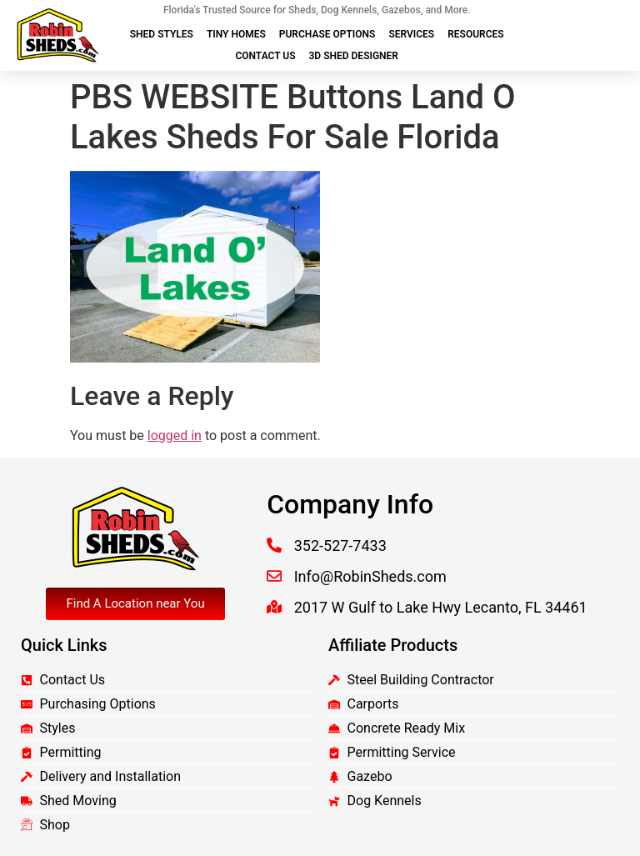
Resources (475, 34)
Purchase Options (327, 34)
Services (411, 34)
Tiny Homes (236, 34)
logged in (175, 435)
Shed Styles (161, 34)
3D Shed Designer (353, 56)
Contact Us (265, 56)
